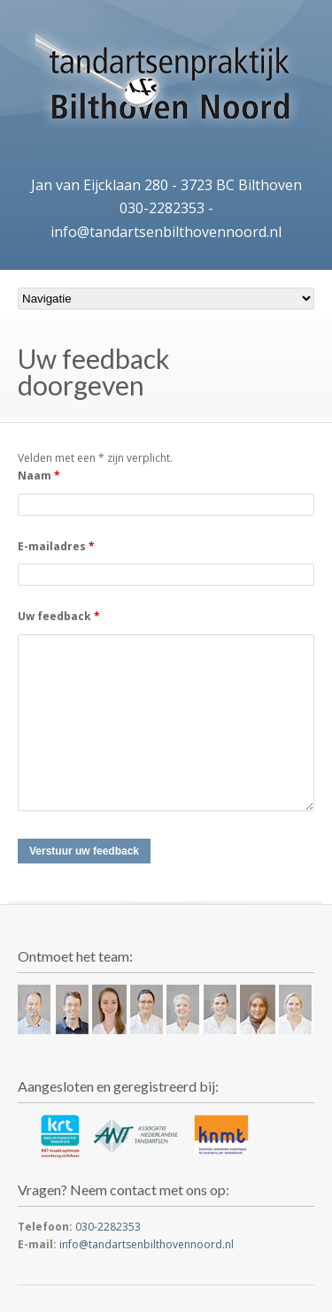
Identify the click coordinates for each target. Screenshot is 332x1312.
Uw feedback (59, 616)
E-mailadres (56, 546)
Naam (39, 475)
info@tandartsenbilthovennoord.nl (166, 232)
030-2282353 (162, 208)
